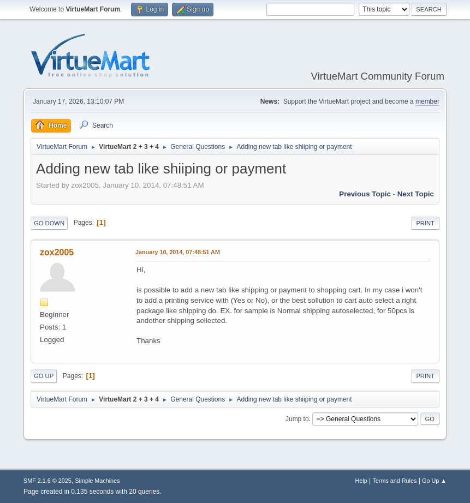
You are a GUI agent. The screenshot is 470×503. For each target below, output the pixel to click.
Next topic (415, 194)
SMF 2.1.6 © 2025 (47, 480)
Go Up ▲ (434, 480)
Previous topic (365, 194)
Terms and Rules (394, 480)
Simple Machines (97, 480)
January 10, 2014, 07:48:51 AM (177, 252)
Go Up (43, 376)
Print (425, 223)
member (427, 101)
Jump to (297, 418)
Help (361, 480)
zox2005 (57, 252)
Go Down (49, 223)
